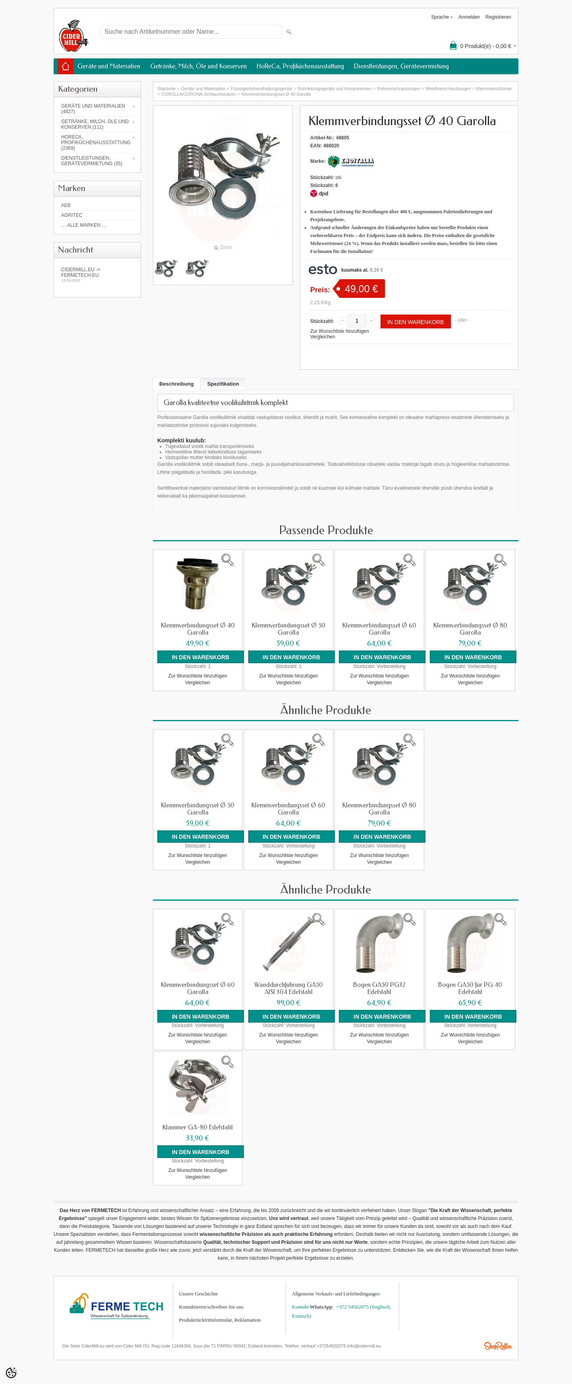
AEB (66, 205)
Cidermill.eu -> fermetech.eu (97, 274)
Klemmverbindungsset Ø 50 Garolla (288, 629)
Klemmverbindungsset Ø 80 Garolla (470, 629)
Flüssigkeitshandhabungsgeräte (261, 88)
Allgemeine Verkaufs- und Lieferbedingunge (334, 1293)
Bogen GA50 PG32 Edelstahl (379, 988)
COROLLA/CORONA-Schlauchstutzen (198, 94)
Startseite (166, 88)
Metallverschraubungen (448, 88)
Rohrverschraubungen (398, 88)
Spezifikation (223, 384)
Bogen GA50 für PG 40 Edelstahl (470, 988)
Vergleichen (322, 337)
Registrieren (498, 17)
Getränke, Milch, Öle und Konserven (198, 66)
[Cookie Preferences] (11, 1373)
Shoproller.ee (498, 1346)
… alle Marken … (83, 225)
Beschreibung (176, 384)
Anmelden (469, 17)
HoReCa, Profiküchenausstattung (300, 66)
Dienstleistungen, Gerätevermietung (401, 66)
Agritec (71, 215)
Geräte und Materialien (108, 66)
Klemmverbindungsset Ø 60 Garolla (379, 629)
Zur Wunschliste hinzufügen (339, 331)
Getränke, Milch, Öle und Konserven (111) (95, 124)
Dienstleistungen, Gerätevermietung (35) (91, 160)
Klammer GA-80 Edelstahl (197, 1127)
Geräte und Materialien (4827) (93, 108)
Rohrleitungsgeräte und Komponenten (335, 88)
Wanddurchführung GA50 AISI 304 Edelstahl (288, 988)
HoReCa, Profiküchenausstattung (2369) (96, 142)
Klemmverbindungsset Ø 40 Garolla (276, 94)
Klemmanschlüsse (494, 88)
